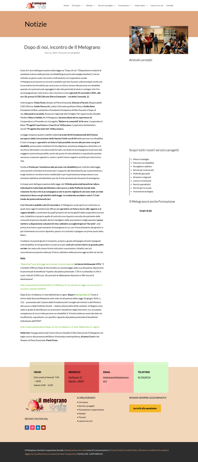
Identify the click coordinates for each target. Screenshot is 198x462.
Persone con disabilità (69, 52)
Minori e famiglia (141, 159)
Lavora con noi (157, 6)
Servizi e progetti (105, 6)
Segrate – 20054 (76, 381)
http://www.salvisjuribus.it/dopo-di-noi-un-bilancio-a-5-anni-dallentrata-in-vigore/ (60, 326)
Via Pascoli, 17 (75, 377)
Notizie (89, 6)
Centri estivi (140, 6)
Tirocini (82, 417)
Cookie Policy (131, 450)
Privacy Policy (116, 450)
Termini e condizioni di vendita (153, 450)
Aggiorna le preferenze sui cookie (40, 453)
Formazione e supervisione (91, 409)
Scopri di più (146, 211)
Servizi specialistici (142, 184)
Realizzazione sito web (75, 450)
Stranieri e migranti (142, 177)
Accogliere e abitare (142, 166)
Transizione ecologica (143, 191)
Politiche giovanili (141, 173)
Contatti (169, 6)
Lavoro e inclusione (142, 180)
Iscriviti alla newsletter (145, 408)
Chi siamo (76, 6)
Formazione (124, 6)
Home (66, 6)
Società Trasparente (66, 453)
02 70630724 (144, 377)
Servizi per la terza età (143, 170)
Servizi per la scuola (142, 188)
